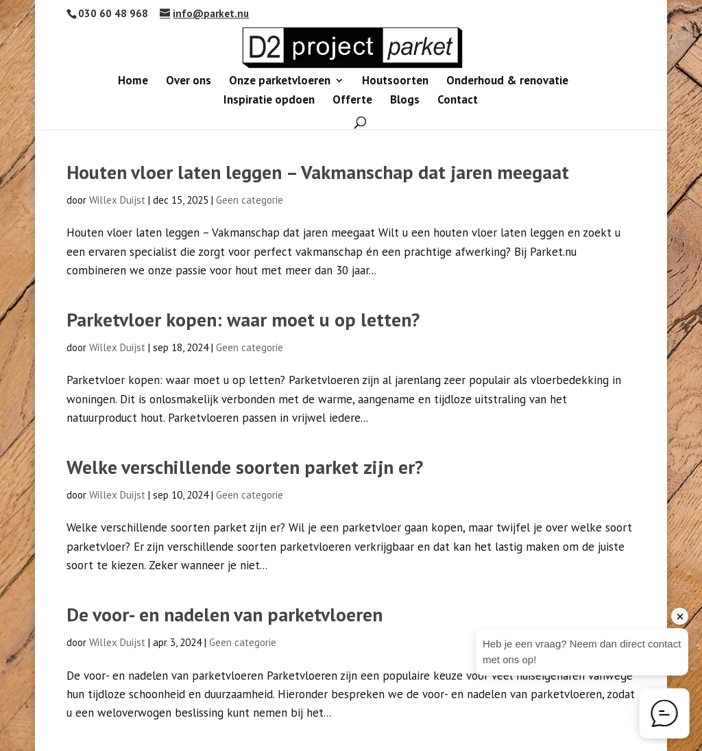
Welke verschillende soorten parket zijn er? (244, 467)
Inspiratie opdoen (269, 101)
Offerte (352, 101)
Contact (457, 101)
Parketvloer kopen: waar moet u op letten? (243, 319)
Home (133, 81)
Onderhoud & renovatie (507, 81)
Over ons (188, 81)
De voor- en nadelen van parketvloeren (224, 614)
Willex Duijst (117, 199)
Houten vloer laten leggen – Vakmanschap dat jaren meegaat (317, 172)
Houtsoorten (395, 81)
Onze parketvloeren (279, 81)
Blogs (405, 101)
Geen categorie (249, 199)
